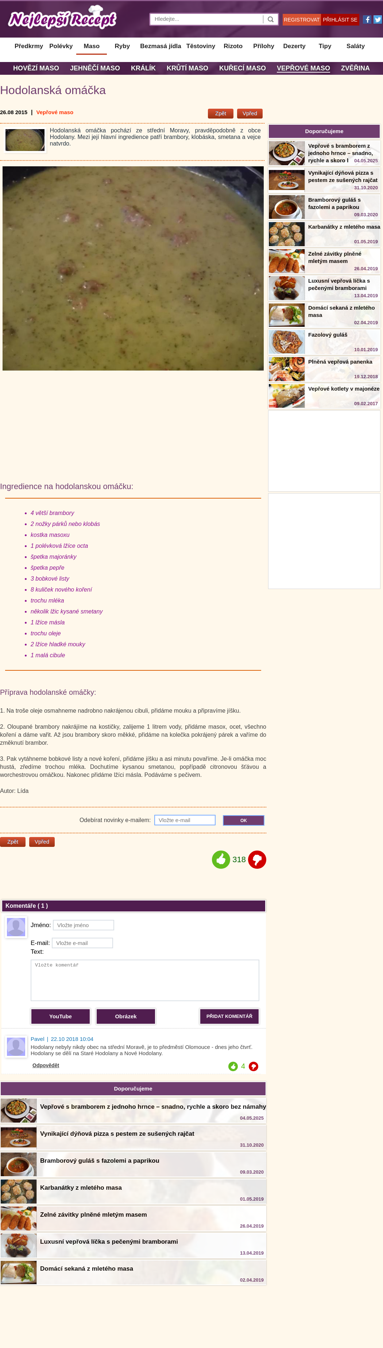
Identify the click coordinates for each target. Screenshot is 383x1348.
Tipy (325, 46)
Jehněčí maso (95, 68)
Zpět (220, 113)
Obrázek (125, 1016)
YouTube (60, 1016)
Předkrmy (29, 46)
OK (243, 820)
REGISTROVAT (302, 20)
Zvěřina (355, 68)
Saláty (356, 46)
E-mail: (72, 943)
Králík (143, 68)
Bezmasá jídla (160, 46)
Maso (92, 46)
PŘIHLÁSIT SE (340, 20)
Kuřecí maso (242, 68)
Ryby (122, 46)
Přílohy (263, 46)
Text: (37, 951)
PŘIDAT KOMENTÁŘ (229, 1016)
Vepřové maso (303, 68)
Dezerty (294, 46)
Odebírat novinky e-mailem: (148, 820)
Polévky (61, 46)
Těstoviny (200, 46)
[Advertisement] (324, 540)
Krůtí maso (187, 68)
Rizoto (233, 46)
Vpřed (250, 113)
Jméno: (72, 925)
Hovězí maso (36, 68)
